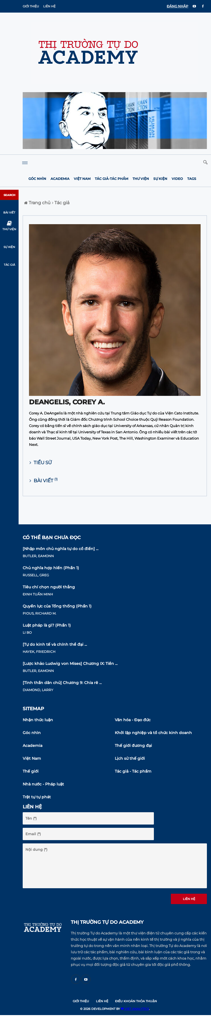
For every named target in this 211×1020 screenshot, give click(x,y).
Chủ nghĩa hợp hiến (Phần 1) (51, 567)
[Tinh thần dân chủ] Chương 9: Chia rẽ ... (62, 682)
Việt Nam (82, 179)
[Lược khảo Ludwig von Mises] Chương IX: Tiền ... (70, 663)
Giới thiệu (31, 6)
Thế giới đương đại (133, 745)
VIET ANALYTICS (135, 1009)
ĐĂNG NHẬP (177, 6)
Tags (191, 179)
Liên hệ (49, 6)
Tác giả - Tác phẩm (133, 771)
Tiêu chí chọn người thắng (49, 586)
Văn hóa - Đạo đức (133, 719)
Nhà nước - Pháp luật (43, 784)
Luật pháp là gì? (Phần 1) (47, 625)
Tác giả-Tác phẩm (111, 179)
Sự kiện (160, 179)
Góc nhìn (37, 179)
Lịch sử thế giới (130, 758)
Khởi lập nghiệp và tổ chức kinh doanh (153, 732)
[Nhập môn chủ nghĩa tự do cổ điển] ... (60, 548)
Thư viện (141, 179)
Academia (60, 179)
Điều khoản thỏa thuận (136, 1001)
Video (177, 179)
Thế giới (31, 771)
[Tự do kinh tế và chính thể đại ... (55, 644)
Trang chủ (37, 202)
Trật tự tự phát (37, 796)
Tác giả (60, 202)
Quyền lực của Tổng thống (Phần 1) (57, 606)
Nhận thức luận (38, 719)
